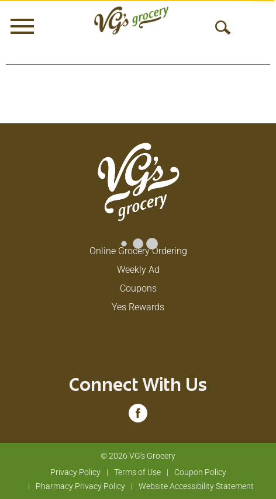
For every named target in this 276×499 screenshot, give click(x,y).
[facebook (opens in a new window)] (138, 416)
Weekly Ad (138, 269)
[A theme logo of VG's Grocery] (131, 20)
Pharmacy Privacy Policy (80, 486)
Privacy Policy (75, 472)
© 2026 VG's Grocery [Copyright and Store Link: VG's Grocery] (138, 455)
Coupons (138, 288)
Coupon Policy (200, 472)
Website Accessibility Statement (196, 486)
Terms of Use (137, 472)
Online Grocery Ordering (138, 251)
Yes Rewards (138, 307)
